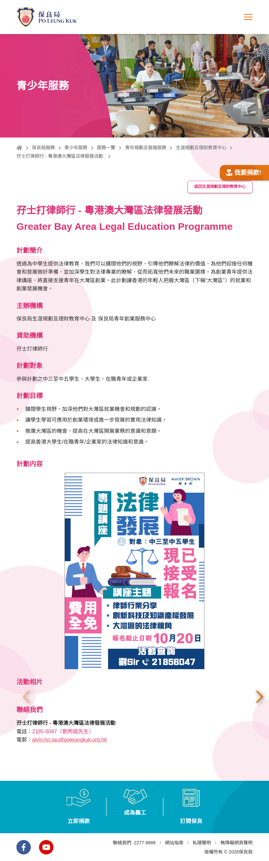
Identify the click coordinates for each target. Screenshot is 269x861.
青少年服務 (75, 147)
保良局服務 (43, 147)
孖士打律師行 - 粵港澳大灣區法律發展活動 (60, 156)
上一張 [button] (26, 697)
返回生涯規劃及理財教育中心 (219, 186)
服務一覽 (106, 147)
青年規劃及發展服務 (145, 147)
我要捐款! (243, 172)
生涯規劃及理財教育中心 (201, 147)
